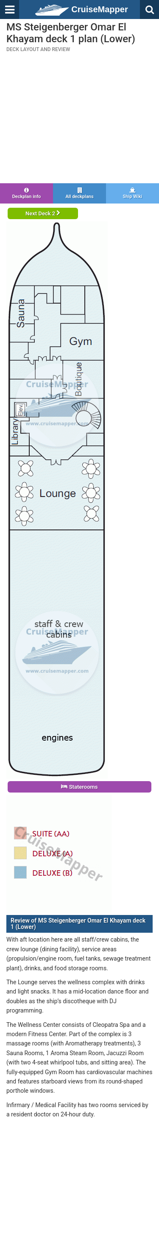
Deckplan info (26, 193)
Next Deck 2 (42, 213)
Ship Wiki (132, 193)
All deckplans (79, 193)
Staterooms (79, 787)
